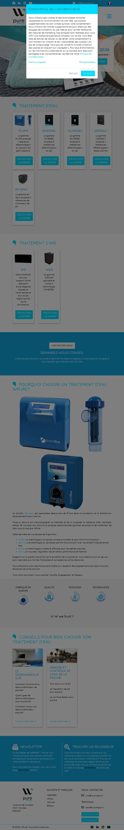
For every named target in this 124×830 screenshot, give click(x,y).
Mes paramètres (87, 62)
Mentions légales (37, 62)
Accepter (88, 73)
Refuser (73, 73)
